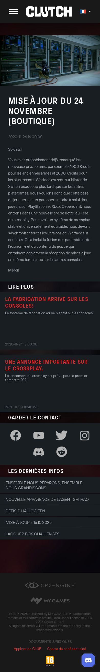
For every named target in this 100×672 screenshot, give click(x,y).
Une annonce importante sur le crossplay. (46, 365)
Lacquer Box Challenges (33, 533)
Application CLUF (27, 649)
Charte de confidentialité (66, 649)
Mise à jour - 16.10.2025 (29, 522)
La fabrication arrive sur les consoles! (46, 302)
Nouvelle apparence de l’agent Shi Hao (47, 499)
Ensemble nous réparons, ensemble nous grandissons (44, 485)
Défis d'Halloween (25, 510)
